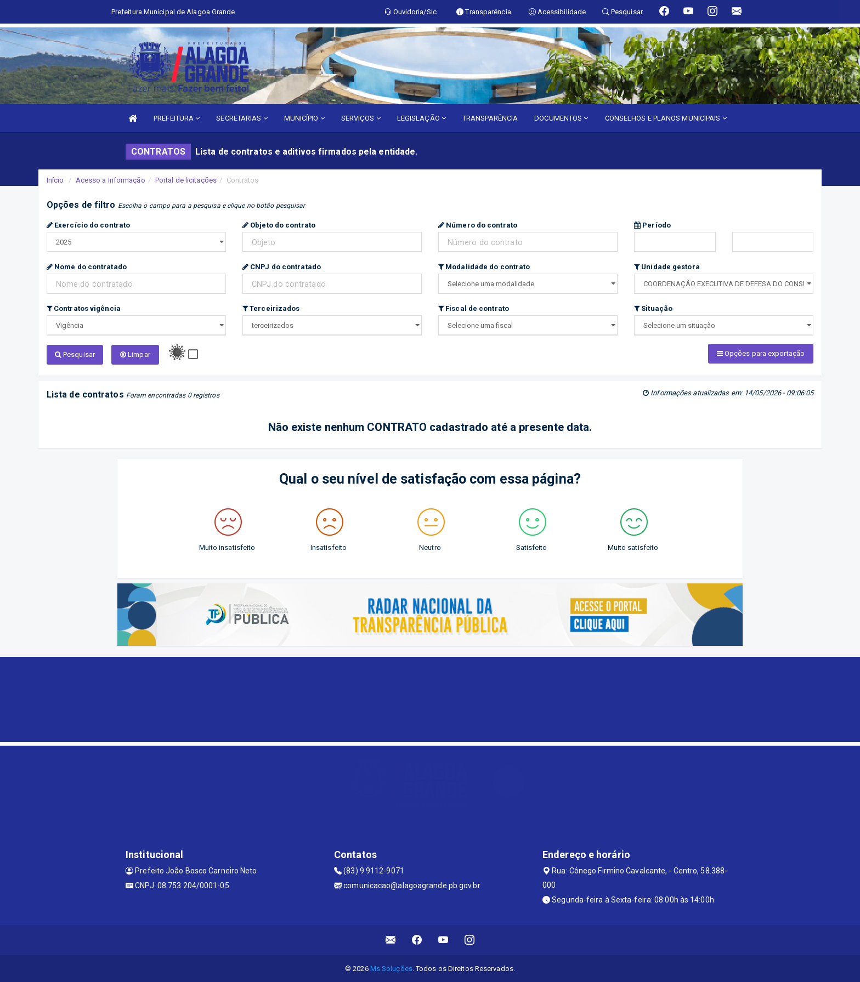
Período (652, 225)
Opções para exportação (761, 353)
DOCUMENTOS (561, 118)
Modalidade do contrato (484, 267)
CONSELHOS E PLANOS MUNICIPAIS (666, 118)
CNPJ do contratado (281, 267)
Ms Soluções (391, 968)
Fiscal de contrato (473, 308)
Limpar (135, 354)
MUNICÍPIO (304, 118)
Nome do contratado (87, 267)
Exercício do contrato (88, 225)
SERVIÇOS (361, 118)
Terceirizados (271, 308)
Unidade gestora (667, 267)
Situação (653, 308)
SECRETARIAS (241, 118)
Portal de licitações (186, 180)
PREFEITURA (177, 118)
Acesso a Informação (110, 180)
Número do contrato (477, 225)
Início (55, 180)
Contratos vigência (84, 308)
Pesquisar (75, 354)
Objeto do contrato (278, 225)
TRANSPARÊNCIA (490, 118)
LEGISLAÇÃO (421, 118)
